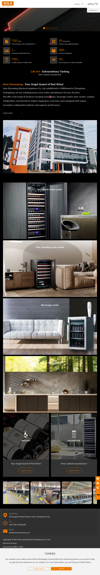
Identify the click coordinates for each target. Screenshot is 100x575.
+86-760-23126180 (17, 524)
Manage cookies (39, 569)
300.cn (16, 547)
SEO (21, 547)
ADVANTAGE (73, 440)
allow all (61, 569)
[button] (44, 28)
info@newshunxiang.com (19, 532)
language (92, 10)
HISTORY (26, 440)
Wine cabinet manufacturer (74, 463)
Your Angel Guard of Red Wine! (26, 463)
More (50, 211)
